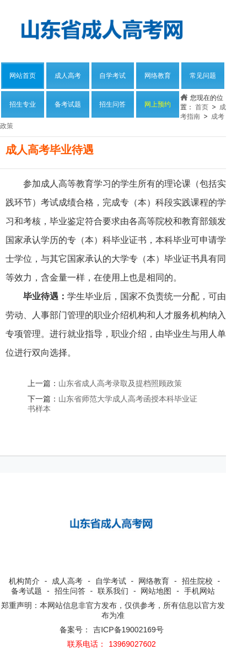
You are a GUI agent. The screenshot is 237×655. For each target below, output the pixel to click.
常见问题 (203, 76)
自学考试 (112, 76)
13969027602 (132, 644)
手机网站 (199, 591)
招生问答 (112, 104)
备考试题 (68, 104)
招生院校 (197, 581)
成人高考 (68, 76)
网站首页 (22, 76)
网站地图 (156, 591)
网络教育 (157, 76)
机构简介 (24, 581)
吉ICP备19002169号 (128, 629)
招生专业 (22, 104)
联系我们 (113, 591)
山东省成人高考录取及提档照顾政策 (120, 383)
